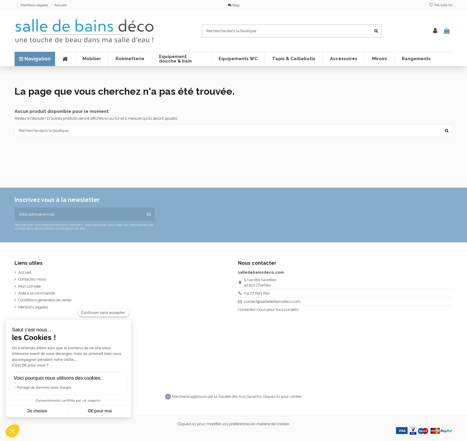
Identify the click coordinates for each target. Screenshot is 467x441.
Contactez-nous (32, 279)
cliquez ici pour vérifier (282, 396)
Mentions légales (35, 5)
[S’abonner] (149, 214)
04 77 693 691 (257, 293)
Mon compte (29, 286)
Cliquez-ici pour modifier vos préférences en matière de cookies (233, 424)
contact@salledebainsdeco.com (272, 301)
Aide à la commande (36, 293)
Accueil (60, 5)
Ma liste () (440, 5)
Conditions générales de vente (44, 300)
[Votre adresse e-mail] (79, 214)
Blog (233, 5)
